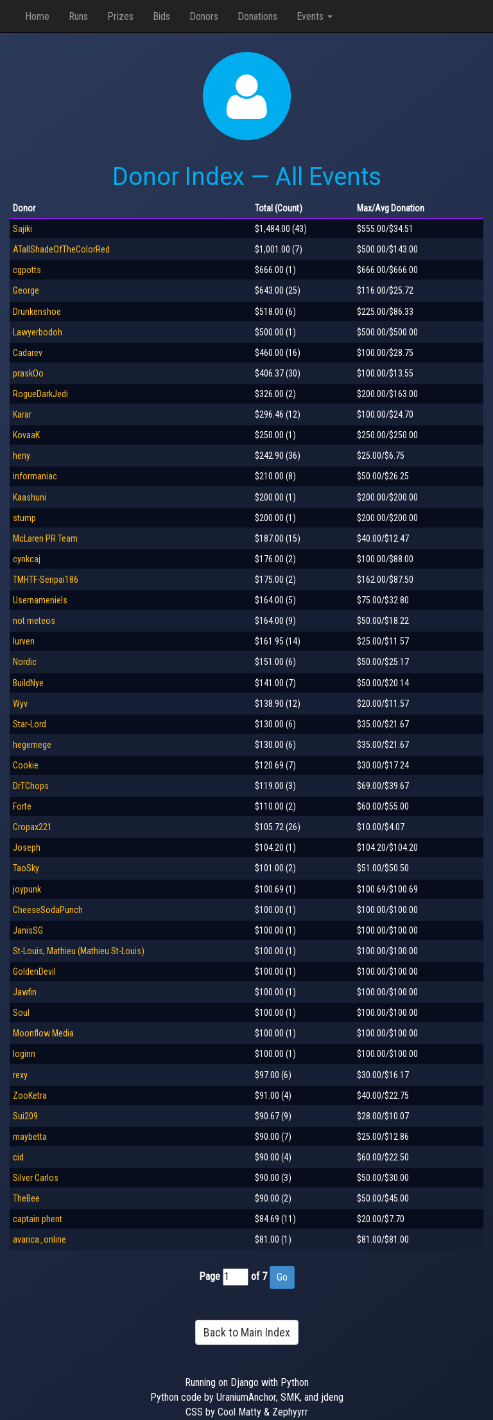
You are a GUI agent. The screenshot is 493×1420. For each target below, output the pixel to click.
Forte (22, 806)
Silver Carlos (35, 1178)
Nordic (25, 662)
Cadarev (27, 353)
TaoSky (26, 868)
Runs (78, 16)
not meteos (34, 621)
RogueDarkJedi (40, 394)
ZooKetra (30, 1095)
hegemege (32, 745)
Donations (257, 16)
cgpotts (27, 270)
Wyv (20, 703)
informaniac (35, 476)
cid (18, 1157)
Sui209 (25, 1116)
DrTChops (31, 786)
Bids (161, 16)
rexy (20, 1075)
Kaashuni (29, 497)
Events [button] (315, 16)
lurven (24, 641)
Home (37, 16)
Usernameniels (40, 600)
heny (21, 455)
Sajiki (22, 229)
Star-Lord (29, 724)
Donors (203, 16)
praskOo (28, 373)
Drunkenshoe (37, 311)
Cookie (26, 765)
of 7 (259, 1276)
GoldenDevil (34, 971)
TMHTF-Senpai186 (45, 579)
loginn (24, 1054)
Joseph (26, 847)
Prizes (120, 16)
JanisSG (28, 930)
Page (209, 1276)
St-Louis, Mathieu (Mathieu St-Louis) (78, 951)
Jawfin (25, 992)
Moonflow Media (43, 1033)
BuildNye (28, 683)
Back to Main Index (246, 1332)
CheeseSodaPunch (48, 910)
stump (24, 518)
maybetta (30, 1137)
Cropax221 (32, 827)
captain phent (37, 1219)
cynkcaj (26, 559)
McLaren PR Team (45, 538)
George (26, 290)
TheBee (26, 1198)
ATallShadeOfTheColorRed (61, 249)
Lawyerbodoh (37, 332)
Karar (22, 414)
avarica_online (39, 1239)
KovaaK (26, 435)
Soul (21, 1012)
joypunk (27, 889)
